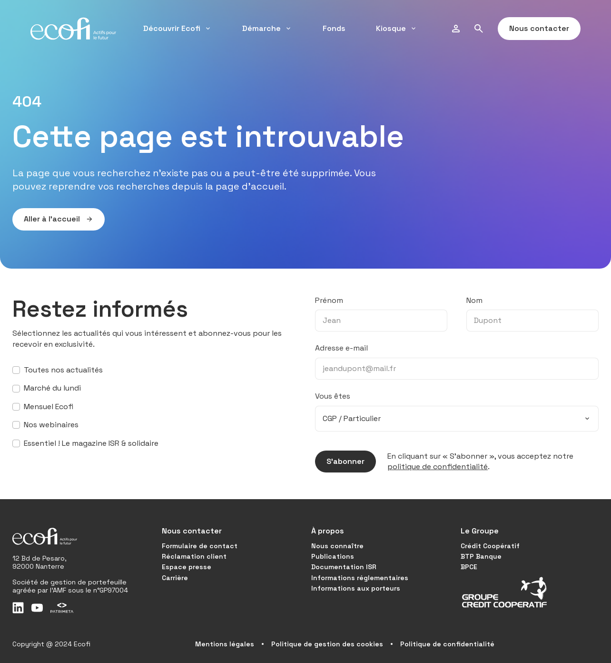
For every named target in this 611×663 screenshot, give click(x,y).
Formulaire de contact (199, 546)
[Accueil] (73, 28)
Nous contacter (533, 28)
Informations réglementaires (359, 577)
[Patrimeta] (61, 607)
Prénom (329, 300)
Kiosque (396, 28)
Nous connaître (337, 546)
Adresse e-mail (341, 348)
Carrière (175, 577)
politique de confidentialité (437, 467)
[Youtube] (37, 607)
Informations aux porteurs (355, 588)
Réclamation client (194, 556)
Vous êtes (332, 396)
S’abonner (340, 461)
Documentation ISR (343, 567)
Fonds (334, 28)
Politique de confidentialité (447, 644)
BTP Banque (481, 556)
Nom (474, 300)
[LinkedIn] (18, 607)
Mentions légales (224, 644)
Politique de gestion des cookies (327, 644)
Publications (332, 556)
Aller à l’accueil (52, 219)
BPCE (469, 567)
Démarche (267, 28)
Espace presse (186, 567)
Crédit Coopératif (490, 546)
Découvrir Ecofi (177, 28)
